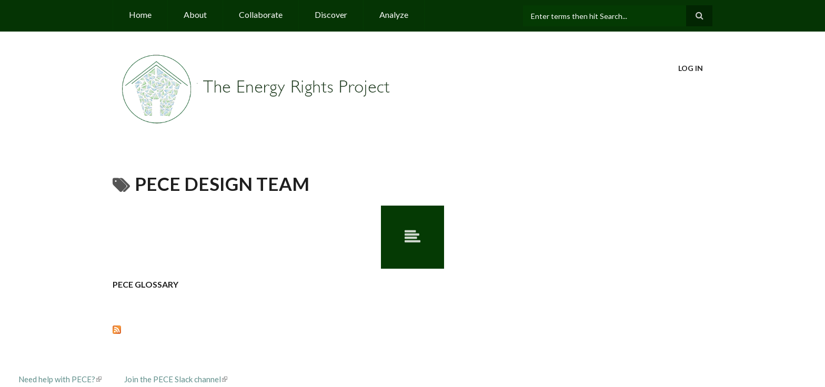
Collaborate (261, 14)
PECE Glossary (145, 284)
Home (140, 14)
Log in (690, 68)
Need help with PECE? (60, 379)
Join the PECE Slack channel (175, 379)
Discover (331, 14)
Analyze (393, 14)
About (195, 14)
